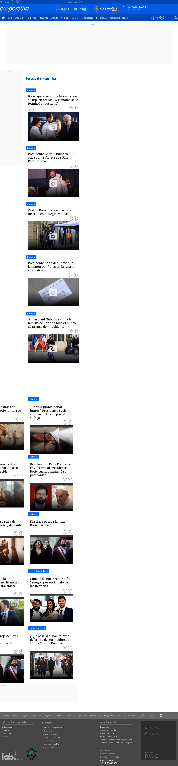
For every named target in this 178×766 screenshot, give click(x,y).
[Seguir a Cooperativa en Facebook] (12, 2)
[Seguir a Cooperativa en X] (16, 2)
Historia (5, 736)
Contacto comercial (108, 730)
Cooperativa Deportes (51, 737)
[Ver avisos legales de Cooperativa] (153, 20)
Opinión (64, 18)
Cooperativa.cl (106, 750)
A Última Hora (48, 747)
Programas (101, 18)
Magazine (19, 18)
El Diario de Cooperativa (52, 727)
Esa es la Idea (48, 741)
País (10, 18)
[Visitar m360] (158, 20)
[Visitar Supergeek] (162, 20)
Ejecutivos (6, 730)
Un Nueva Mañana (50, 734)
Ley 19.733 (6, 733)
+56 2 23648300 (109, 763)
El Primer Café (48, 731)
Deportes (32, 18)
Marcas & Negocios (119, 18)
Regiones (44, 18)
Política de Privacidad (108, 736)
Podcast (75, 18)
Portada (5, 716)
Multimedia (88, 18)
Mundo (54, 18)
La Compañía (7, 727)
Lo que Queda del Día (51, 744)
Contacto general (107, 733)
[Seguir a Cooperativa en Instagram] (19, 2)
